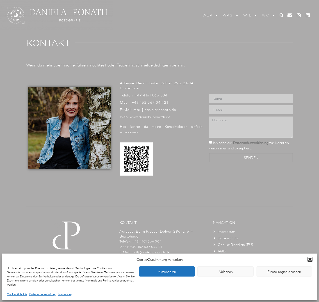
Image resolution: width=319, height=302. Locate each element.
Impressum (64, 294)
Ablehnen (226, 272)
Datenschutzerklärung (42, 294)
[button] (310, 259)
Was (231, 15)
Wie (250, 15)
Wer (211, 15)
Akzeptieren (167, 272)
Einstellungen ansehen (284, 272)
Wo (269, 15)
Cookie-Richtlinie (17, 294)
